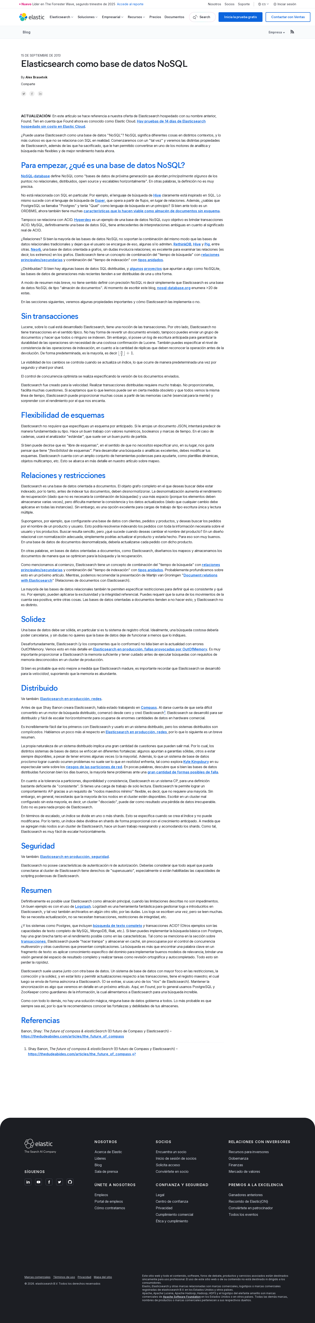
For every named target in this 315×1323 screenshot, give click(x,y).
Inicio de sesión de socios (176, 1158)
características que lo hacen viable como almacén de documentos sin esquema (152, 211)
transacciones (33, 941)
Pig (207, 244)
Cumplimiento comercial (174, 1214)
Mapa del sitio (103, 1277)
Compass (149, 707)
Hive (157, 195)
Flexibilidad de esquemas (62, 415)
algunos (136, 268)
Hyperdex (82, 219)
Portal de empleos (108, 1201)
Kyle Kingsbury (196, 761)
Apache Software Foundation (182, 1296)
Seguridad (38, 845)
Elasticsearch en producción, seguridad (74, 856)
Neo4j (36, 249)
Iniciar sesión (284, 4)
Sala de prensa (106, 1171)
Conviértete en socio (172, 1171)
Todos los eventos (243, 1214)
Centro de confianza (172, 1201)
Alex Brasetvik (36, 77)
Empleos (101, 1195)
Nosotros (214, 4)
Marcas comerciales (37, 1277)
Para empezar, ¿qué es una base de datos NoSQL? (103, 165)
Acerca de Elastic (108, 1152)
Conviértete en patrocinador (251, 1208)
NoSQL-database (35, 176)
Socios (229, 4)
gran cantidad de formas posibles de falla (182, 772)
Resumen (36, 890)
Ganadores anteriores (246, 1195)
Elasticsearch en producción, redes (71, 699)
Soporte (244, 4)
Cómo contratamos (109, 1208)
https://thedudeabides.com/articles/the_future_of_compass (72, 1036)
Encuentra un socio (171, 1152)
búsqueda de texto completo (117, 925)
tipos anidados (150, 260)
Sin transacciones (49, 316)
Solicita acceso (168, 1165)
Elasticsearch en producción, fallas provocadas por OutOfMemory (150, 649)
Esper (100, 200)
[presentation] (125, 353)
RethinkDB (182, 244)
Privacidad (164, 1208)
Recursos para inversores (249, 1152)
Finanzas (236, 1165)
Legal (160, 1195)
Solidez (33, 619)
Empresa (275, 32)
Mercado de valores (244, 1171)
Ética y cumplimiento (172, 1221)
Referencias (40, 1020)
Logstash (83, 906)
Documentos (174, 17)
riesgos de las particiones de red (94, 767)
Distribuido (39, 688)
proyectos (153, 268)
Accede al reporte (130, 4)
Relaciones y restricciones (63, 475)
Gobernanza (238, 1158)
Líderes (100, 1158)
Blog (26, 32)
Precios (155, 17)
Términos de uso (64, 1277)
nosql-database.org (174, 288)
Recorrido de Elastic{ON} (248, 1201)
